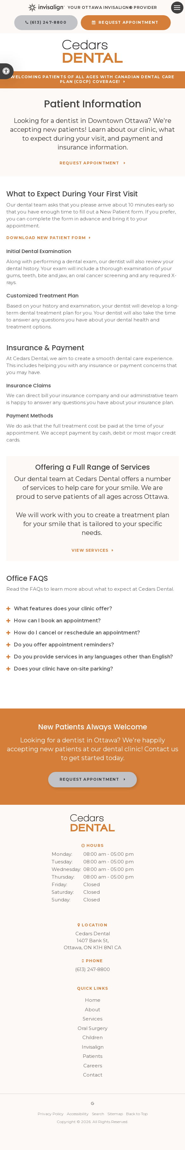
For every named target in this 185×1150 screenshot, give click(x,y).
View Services (90, 550)
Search (98, 1113)
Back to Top (137, 1113)
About (92, 1010)
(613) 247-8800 (48, 22)
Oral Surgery (92, 1028)
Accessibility (78, 1113)
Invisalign (93, 1047)
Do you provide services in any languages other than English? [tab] (93, 657)
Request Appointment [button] (128, 22)
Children (92, 1037)
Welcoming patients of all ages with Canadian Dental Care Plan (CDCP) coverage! (92, 79)
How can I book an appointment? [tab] (57, 621)
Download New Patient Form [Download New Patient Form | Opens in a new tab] (46, 238)
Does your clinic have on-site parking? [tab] (63, 669)
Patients (92, 1056)
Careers (92, 1066)
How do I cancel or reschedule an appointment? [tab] (77, 633)
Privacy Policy (51, 1113)
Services (92, 1019)
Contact (92, 1075)
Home (92, 1000)
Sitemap (115, 1113)
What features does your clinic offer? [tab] (63, 609)
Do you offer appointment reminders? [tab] (64, 645)
